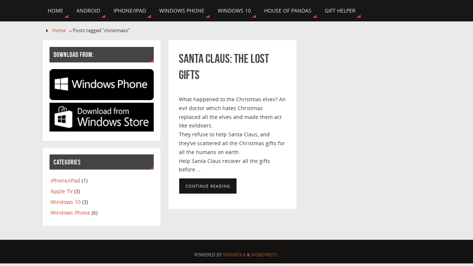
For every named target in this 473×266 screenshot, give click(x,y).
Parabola (234, 255)
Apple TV (61, 191)
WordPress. (265, 255)
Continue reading (208, 186)
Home (59, 30)
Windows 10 (66, 201)
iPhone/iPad (65, 180)
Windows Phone (70, 212)
